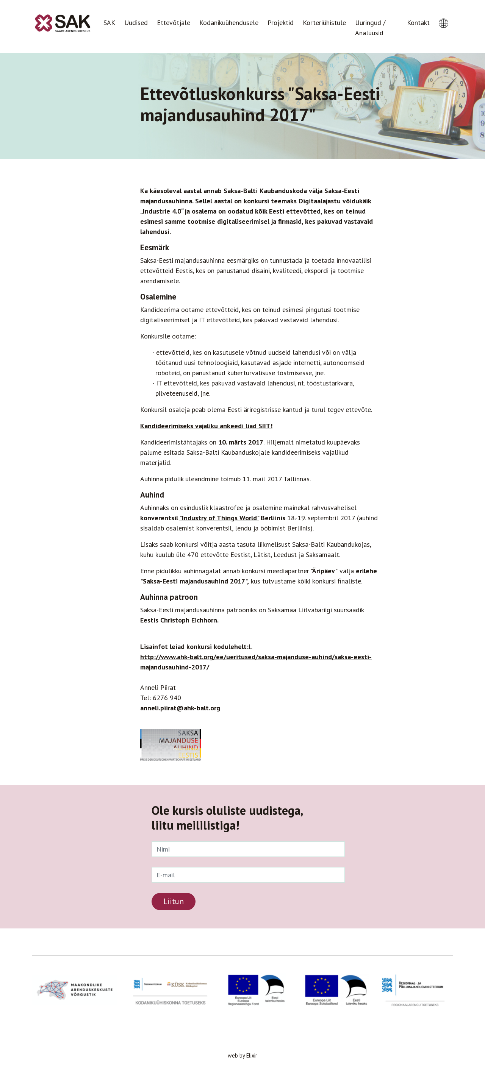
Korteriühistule (324, 22)
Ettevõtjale (173, 22)
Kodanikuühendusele (228, 22)
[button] (443, 16)
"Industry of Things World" (219, 517)
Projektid (281, 22)
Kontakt (418, 22)
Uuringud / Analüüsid (370, 27)
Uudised (136, 22)
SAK (109, 22)
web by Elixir (242, 1055)
